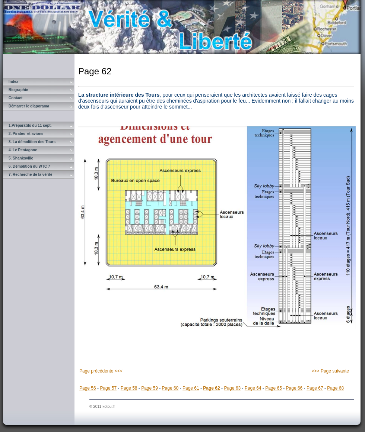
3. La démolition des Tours (32, 142)
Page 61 (190, 388)
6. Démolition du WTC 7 (29, 166)
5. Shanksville (21, 158)
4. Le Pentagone (23, 150)
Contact (15, 98)
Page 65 (273, 388)
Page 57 (108, 388)
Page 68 (335, 388)
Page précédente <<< (101, 371)
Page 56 (87, 388)
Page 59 (149, 388)
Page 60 (170, 388)
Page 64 (253, 388)
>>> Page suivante (330, 371)
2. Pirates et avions (26, 134)
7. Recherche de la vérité (30, 175)
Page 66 (294, 388)
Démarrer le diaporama (29, 106)
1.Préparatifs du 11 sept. (30, 125)
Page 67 (315, 388)
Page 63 (232, 388)
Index (13, 82)
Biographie (18, 90)
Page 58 (129, 388)
